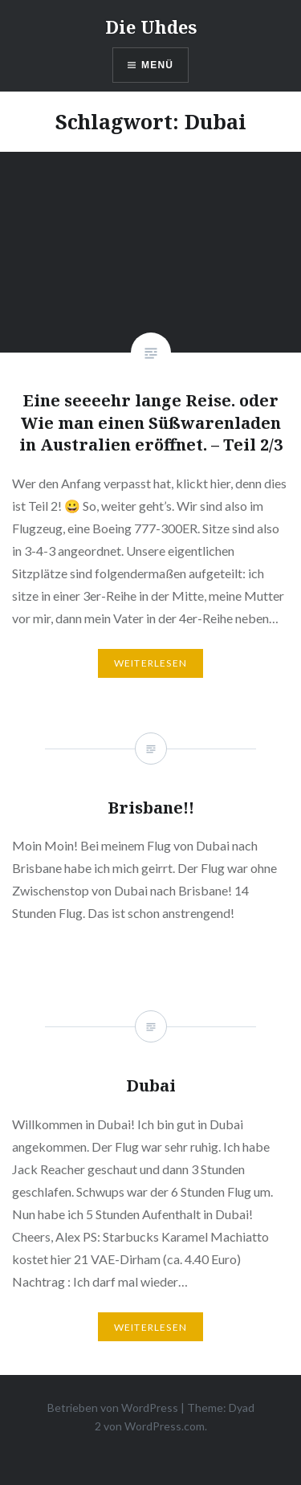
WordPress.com (164, 1426)
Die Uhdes (151, 26)
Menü (157, 65)
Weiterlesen (150, 663)
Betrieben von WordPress (112, 1407)
